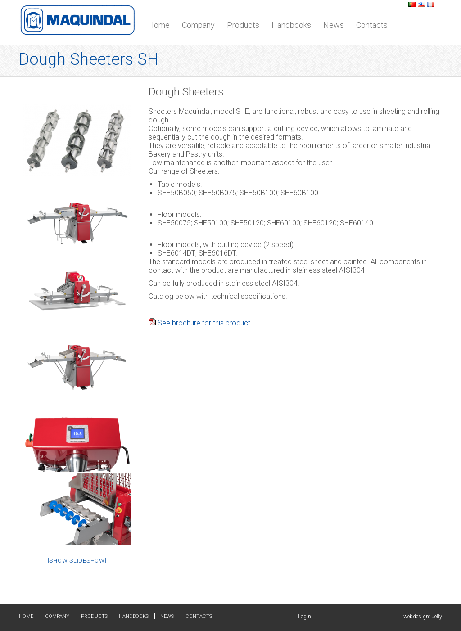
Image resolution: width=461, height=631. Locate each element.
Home (159, 25)
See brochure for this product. (200, 323)
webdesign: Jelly (422, 616)
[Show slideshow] (77, 560)
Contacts (372, 25)
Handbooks (291, 25)
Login (304, 616)
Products (243, 25)
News (333, 25)
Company (198, 25)
